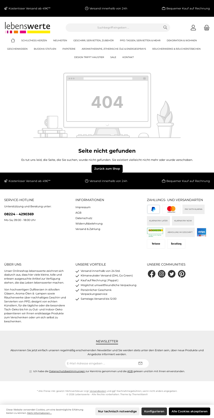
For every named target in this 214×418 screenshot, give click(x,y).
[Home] (16, 40)
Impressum (82, 207)
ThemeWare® (140, 394)
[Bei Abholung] (176, 244)
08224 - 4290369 (19, 214)
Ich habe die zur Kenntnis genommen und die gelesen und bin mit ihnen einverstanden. (109, 371)
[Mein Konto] (193, 27)
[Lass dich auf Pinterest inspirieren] (181, 274)
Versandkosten (98, 391)
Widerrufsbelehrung (89, 223)
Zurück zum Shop (107, 168)
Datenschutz (83, 218)
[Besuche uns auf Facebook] (151, 274)
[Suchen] (165, 27)
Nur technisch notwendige (117, 411)
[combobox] (113, 27)
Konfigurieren (154, 411)
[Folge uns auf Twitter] (171, 274)
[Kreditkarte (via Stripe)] (171, 209)
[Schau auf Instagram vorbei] (161, 274)
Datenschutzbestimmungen (67, 371)
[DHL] (155, 232)
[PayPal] (153, 209)
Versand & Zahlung (87, 229)
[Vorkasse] (156, 244)
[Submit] (140, 363)
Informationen (89, 200)
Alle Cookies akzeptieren (190, 411)
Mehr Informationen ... (39, 413)
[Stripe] (201, 232)
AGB (78, 212)
